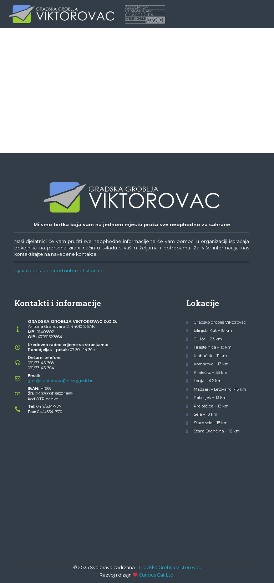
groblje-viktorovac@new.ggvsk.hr (60, 380)
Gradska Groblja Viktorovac (170, 567)
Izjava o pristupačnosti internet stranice (59, 270)
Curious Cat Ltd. (156, 575)
